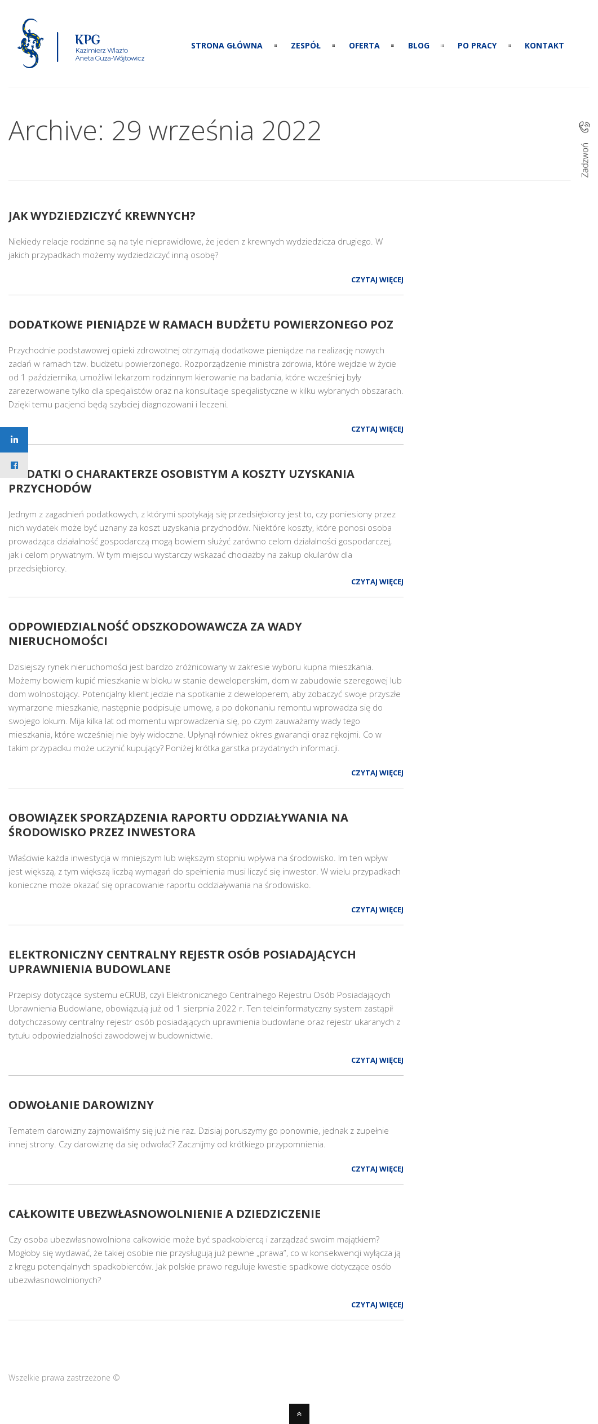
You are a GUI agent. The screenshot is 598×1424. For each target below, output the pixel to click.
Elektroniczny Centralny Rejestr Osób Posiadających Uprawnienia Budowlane (182, 962)
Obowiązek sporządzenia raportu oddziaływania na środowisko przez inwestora (178, 825)
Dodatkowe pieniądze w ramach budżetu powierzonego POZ (200, 324)
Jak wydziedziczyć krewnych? (102, 215)
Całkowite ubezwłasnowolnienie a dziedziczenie (164, 1213)
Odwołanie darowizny (81, 1104)
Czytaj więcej (377, 279)
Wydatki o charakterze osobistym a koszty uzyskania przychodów (181, 481)
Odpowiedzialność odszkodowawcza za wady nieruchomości (155, 634)
